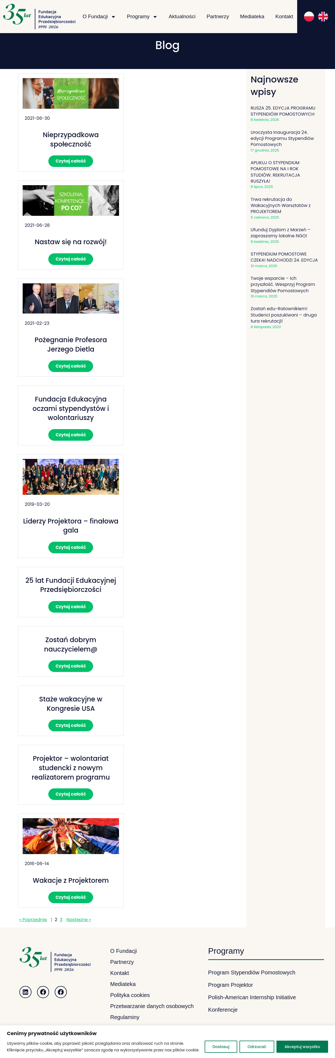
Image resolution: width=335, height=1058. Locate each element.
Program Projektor (230, 985)
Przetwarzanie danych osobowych (152, 1006)
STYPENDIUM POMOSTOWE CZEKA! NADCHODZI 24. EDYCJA (284, 257)
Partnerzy (218, 16)
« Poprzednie (33, 919)
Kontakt (284, 16)
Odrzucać (256, 1046)
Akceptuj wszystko (302, 1046)
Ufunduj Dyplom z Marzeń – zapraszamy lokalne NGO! (281, 233)
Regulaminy (124, 1017)
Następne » (78, 919)
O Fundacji (99, 16)
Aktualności (182, 16)
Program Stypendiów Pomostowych (252, 972)
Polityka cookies (130, 995)
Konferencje (223, 1010)
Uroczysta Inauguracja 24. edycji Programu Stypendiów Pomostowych (282, 138)
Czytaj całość (71, 161)
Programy (142, 16)
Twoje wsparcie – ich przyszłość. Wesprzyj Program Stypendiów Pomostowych (283, 284)
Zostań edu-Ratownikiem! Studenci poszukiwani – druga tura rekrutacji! (284, 314)
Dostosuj (221, 1046)
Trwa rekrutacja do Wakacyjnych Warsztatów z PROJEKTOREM (281, 205)
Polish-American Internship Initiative (252, 997)
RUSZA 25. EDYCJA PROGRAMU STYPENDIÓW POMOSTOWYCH (283, 111)
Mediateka (252, 16)
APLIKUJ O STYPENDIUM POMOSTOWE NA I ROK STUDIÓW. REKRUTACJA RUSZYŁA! (275, 172)
